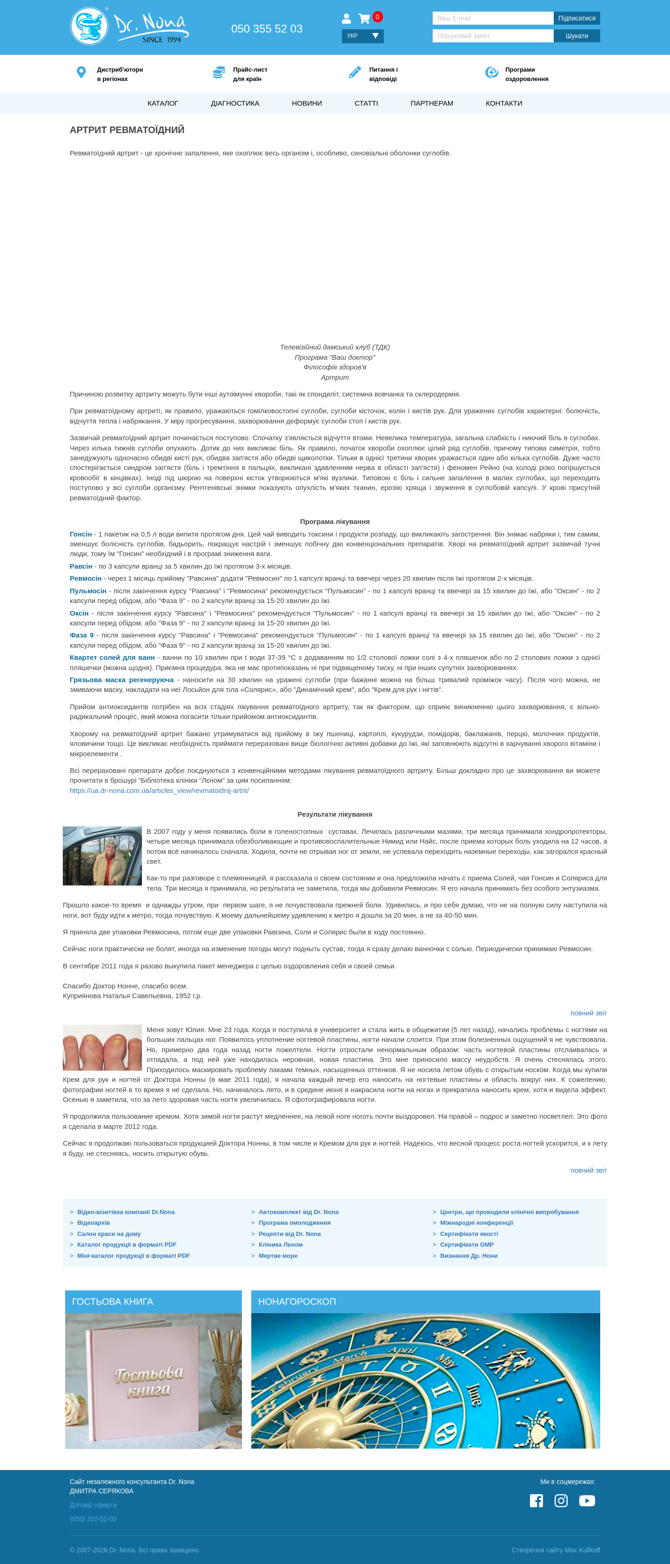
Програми (549, 74)
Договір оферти (93, 1505)
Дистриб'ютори (141, 74)
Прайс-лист (277, 74)
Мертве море (278, 1255)
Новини (307, 103)
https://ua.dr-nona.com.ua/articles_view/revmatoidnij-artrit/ (159, 790)
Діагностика (235, 103)
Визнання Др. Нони (468, 1255)
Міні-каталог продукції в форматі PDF (133, 1255)
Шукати (577, 36)
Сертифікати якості (469, 1233)
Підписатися (577, 18)
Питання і (413, 74)
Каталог (162, 103)
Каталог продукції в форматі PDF (126, 1244)
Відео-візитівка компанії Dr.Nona (126, 1211)
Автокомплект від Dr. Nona (299, 1211)
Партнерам (432, 103)
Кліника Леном (281, 1244)
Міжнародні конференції (476, 1222)
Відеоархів (93, 1222)
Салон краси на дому (109, 1233)
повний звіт (588, 1013)
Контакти (504, 103)
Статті (366, 103)
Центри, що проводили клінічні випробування (509, 1211)
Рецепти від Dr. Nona (290, 1233)
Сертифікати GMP (467, 1244)
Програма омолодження (295, 1222)
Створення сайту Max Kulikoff (556, 1550)
